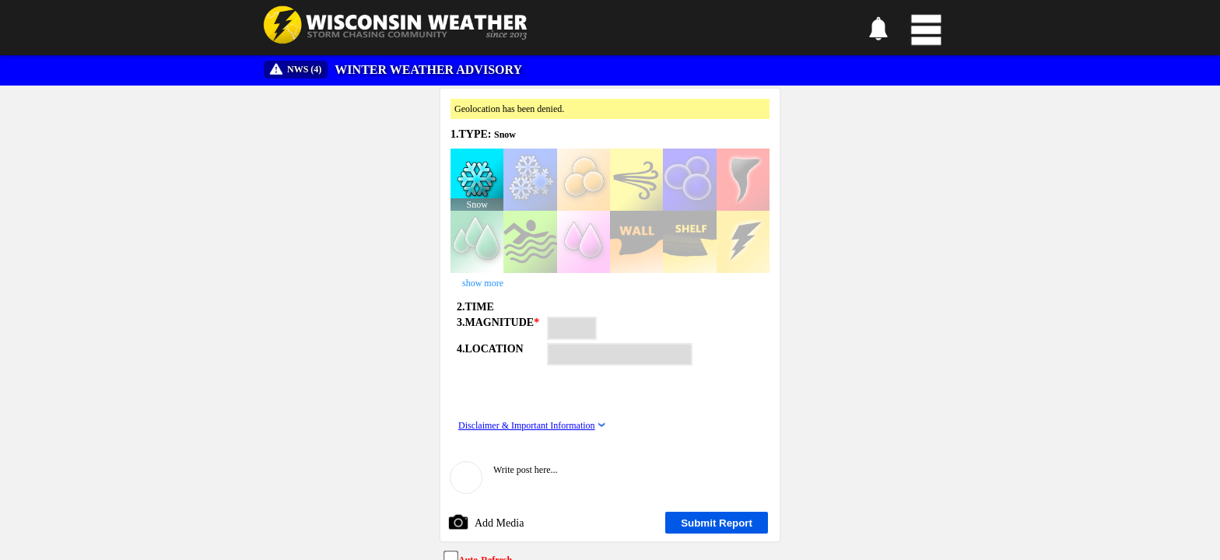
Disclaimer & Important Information (526, 425)
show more (482, 283)
